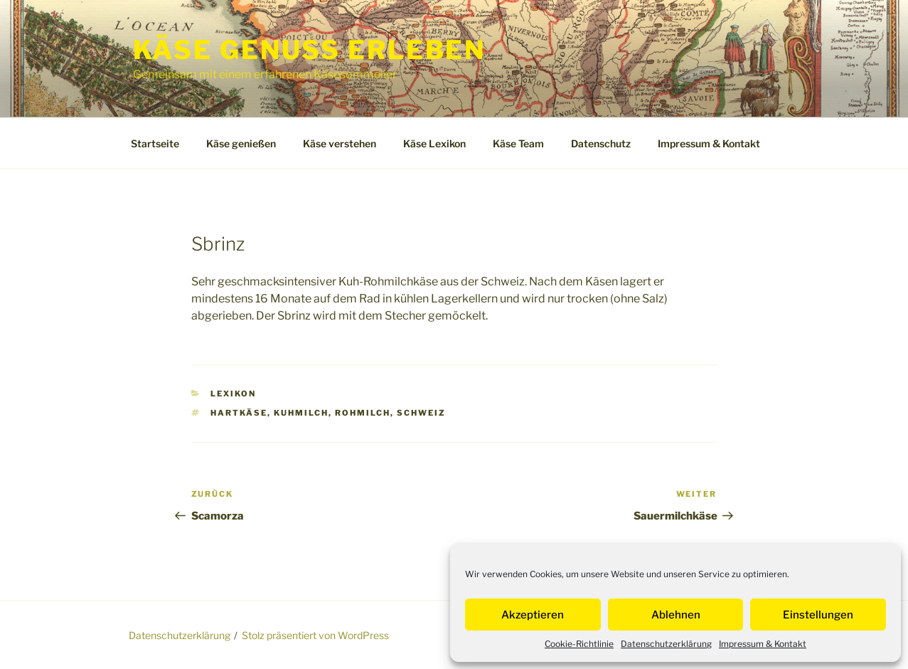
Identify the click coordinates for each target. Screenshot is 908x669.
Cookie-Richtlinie (579, 643)
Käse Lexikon (434, 143)
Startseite (155, 143)
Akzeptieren (532, 615)
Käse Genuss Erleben (309, 49)
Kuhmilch (301, 413)
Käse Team (518, 143)
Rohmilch (362, 413)
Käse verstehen (339, 143)
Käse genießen (241, 143)
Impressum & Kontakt (762, 643)
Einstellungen (818, 615)
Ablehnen (675, 615)
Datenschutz (601, 143)
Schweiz (421, 413)
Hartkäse (238, 413)
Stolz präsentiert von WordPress (315, 635)
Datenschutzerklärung (666, 643)
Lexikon (233, 394)
